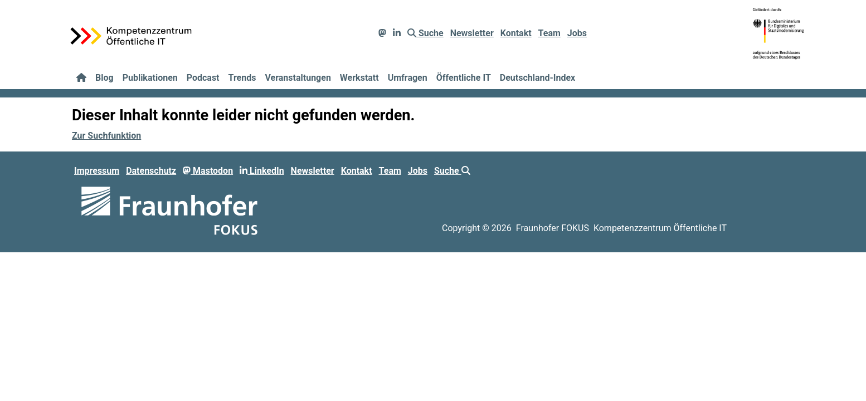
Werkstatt (359, 77)
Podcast (203, 77)
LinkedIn (262, 170)
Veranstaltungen (297, 77)
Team (549, 33)
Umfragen (407, 77)
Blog (104, 77)
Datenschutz (151, 170)
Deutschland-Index (537, 77)
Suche (425, 33)
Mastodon (208, 170)
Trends (242, 77)
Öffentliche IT (463, 77)
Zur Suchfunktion (106, 135)
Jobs (577, 33)
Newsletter (472, 33)
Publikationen (150, 77)
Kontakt (516, 33)
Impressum (96, 170)
